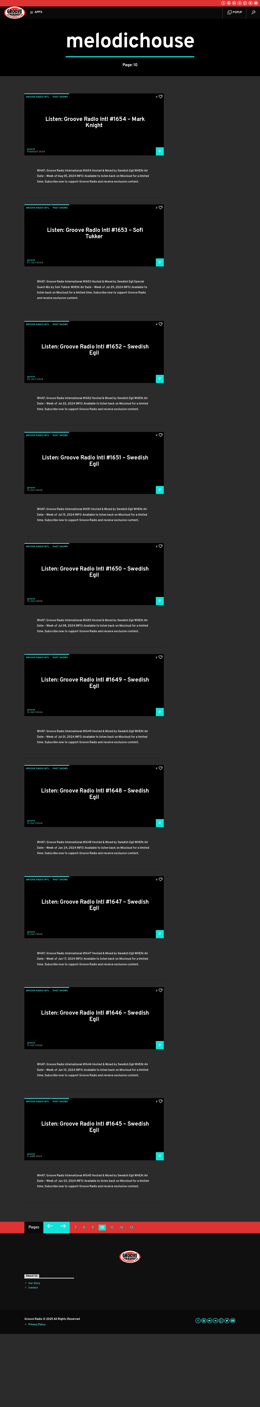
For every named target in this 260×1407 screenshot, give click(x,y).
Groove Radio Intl (37, 170)
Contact (33, 1360)
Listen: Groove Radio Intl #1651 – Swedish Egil (95, 534)
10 (102, 1300)
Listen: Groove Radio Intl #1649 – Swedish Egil (95, 756)
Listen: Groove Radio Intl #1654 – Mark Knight (95, 195)
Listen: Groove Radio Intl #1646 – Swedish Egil (95, 1089)
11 (111, 1300)
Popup (235, 12)
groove (31, 222)
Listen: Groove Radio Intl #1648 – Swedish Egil (95, 867)
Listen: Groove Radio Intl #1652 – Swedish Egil (95, 423)
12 (121, 1300)
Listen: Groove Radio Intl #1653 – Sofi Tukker (95, 306)
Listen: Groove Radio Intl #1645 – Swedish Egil (95, 1200)
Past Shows (60, 170)
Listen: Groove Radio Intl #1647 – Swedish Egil (95, 978)
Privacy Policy (36, 1397)
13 (131, 1300)
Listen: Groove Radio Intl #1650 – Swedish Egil (95, 645)
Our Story (34, 1356)
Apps (38, 12)
